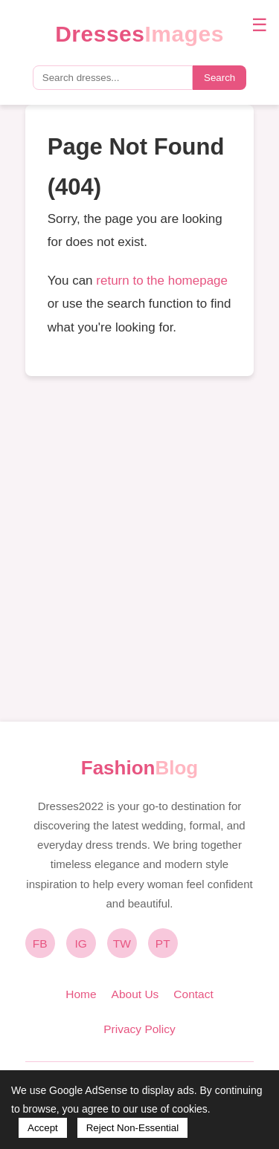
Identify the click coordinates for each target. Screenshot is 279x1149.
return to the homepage (162, 281)
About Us (135, 994)
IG (81, 943)
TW (122, 943)
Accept (43, 1127)
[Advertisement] (139, 548)
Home (80, 994)
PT (162, 943)
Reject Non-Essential (132, 1127)
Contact (193, 994)
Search (219, 77)
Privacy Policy (139, 1029)
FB (40, 943)
